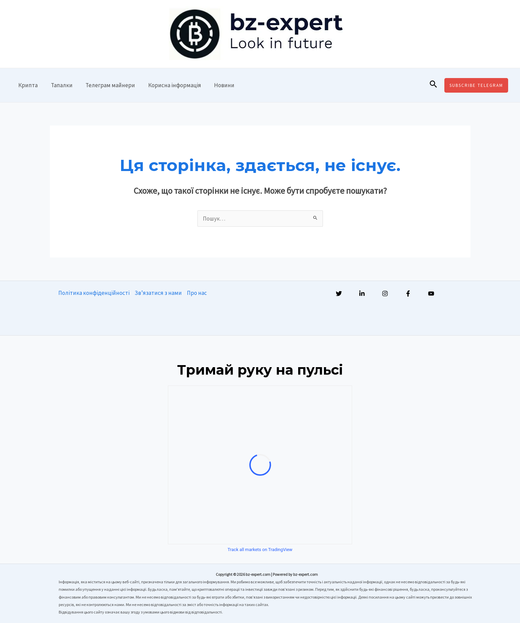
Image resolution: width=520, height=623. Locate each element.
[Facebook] (408, 293)
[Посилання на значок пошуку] (433, 85)
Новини (217, 85)
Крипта (27, 85)
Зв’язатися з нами (158, 293)
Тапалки (59, 85)
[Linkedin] (362, 293)
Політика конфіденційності (94, 293)
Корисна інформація (169, 85)
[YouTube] (431, 293)
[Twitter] (339, 293)
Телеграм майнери (106, 85)
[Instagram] (385, 293)
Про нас (197, 293)
